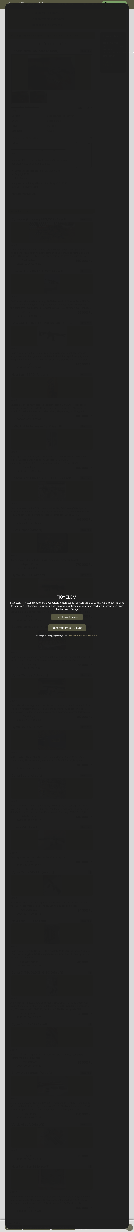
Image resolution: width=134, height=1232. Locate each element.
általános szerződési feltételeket (83, 636)
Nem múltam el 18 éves (67, 628)
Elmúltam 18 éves (67, 617)
